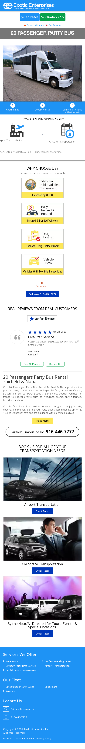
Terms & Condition (24, 738)
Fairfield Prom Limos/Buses (21, 670)
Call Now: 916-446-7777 (42, 294)
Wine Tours (12, 661)
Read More (33, 351)
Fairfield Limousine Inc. (42, 431)
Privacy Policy (43, 738)
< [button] (7, 72)
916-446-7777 (52, 17)
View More (42, 284)
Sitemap (7, 738)
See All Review (32, 364)
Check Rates (42, 511)
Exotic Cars (51, 686)
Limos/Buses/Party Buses (20, 686)
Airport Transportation (57, 665)
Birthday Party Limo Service (21, 665)
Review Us (55, 364)
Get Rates (29, 17)
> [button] (77, 72)
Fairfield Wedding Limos (58, 661)
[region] (42, 73)
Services (10, 691)
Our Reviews (53, 25)
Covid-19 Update (34, 25)
